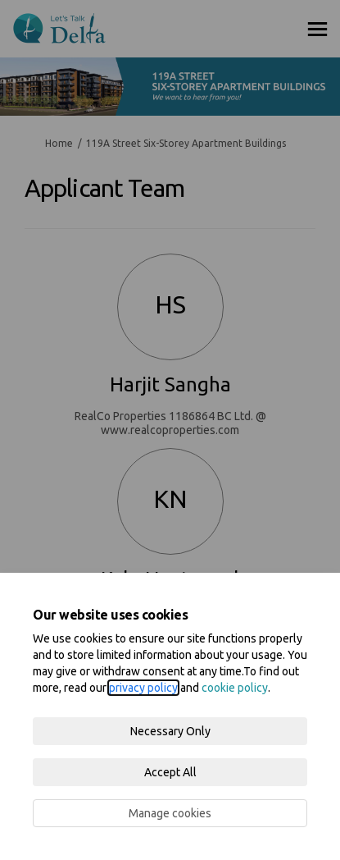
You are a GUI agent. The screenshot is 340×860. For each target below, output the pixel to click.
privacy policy (143, 687)
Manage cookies (170, 813)
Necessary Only (170, 731)
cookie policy (235, 687)
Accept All (170, 772)
